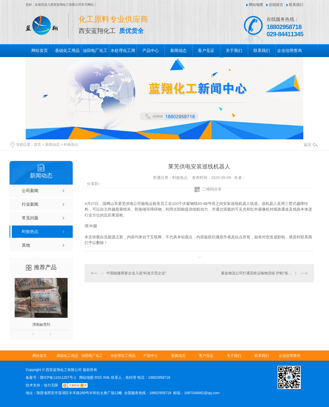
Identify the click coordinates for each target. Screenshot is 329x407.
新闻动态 (178, 50)
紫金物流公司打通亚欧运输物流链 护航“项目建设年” (262, 273)
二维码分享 (212, 189)
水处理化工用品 (122, 356)
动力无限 (51, 385)
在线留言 (276, 5)
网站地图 (256, 5)
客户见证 (206, 50)
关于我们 (234, 50)
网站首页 (39, 50)
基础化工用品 (67, 50)
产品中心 (150, 50)
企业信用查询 (289, 50)
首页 (37, 144)
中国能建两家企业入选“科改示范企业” (136, 273)
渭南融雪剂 (41, 324)
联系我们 (296, 5)
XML (107, 377)
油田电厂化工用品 (95, 356)
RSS (99, 377)
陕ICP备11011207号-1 (58, 377)
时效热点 (71, 144)
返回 (310, 144)
